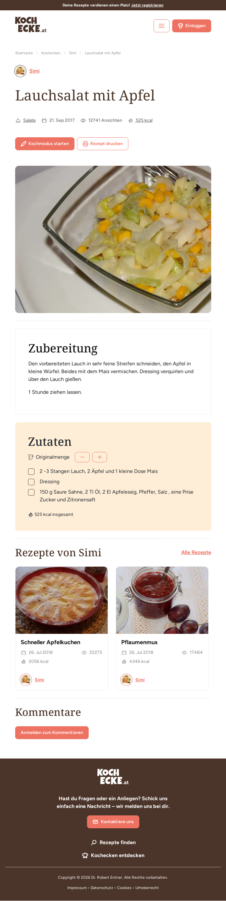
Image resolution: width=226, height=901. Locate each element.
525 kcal (144, 120)
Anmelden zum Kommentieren (52, 732)
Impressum (77, 887)
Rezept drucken (103, 144)
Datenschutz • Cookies (112, 887)
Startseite (24, 53)
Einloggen (192, 26)
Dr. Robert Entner (106, 877)
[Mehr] (99, 457)
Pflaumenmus (139, 642)
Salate (29, 120)
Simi (72, 53)
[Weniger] (82, 457)
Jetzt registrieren (147, 5)
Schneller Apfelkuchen (50, 642)
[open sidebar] (161, 25)
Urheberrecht (147, 887)
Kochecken (51, 53)
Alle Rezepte (196, 552)
